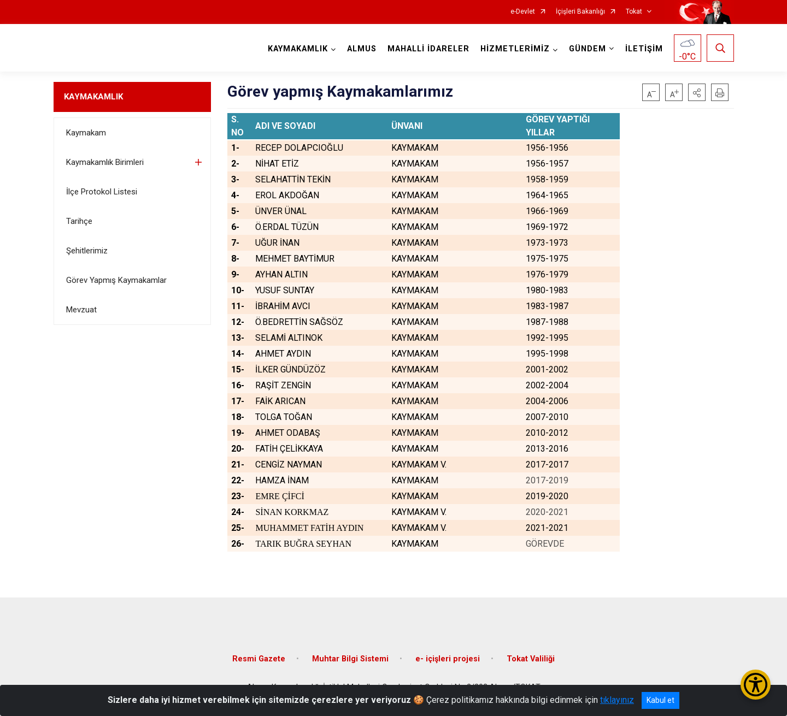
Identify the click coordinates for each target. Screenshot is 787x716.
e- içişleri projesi (447, 659)
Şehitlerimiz (87, 251)
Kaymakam (86, 133)
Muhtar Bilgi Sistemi (350, 659)
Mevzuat (81, 310)
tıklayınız (617, 700)
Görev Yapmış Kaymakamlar (116, 280)
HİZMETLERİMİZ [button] (515, 49)
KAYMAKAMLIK (93, 97)
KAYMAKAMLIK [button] (298, 49)
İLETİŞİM (644, 49)
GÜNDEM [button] (587, 49)
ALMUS (362, 49)
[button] (697, 92)
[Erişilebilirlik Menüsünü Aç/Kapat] (756, 685)
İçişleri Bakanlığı (580, 11)
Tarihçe (79, 221)
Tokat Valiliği (531, 659)
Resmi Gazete (258, 659)
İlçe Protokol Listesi (101, 192)
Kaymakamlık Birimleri (105, 162)
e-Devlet (522, 11)
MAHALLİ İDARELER (428, 49)
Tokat (634, 11)
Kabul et (660, 700)
